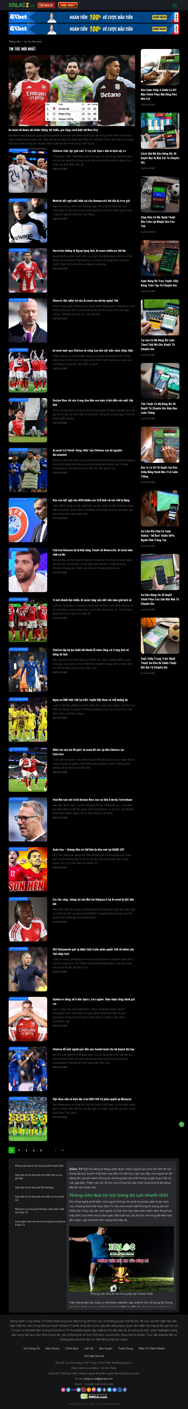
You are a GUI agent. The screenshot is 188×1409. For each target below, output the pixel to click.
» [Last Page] (63, 1150)
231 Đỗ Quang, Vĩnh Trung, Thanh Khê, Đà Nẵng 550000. (99, 1362)
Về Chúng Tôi (32, 1348)
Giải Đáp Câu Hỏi (94, 1356)
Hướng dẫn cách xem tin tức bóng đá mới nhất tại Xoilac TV (40, 1223)
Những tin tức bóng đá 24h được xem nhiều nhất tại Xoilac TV (39, 1211)
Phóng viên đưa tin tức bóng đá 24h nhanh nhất (39, 1165)
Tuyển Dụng (125, 1348)
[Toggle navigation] (174, 5)
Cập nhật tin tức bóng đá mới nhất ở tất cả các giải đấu (38, 1176)
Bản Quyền (105, 1348)
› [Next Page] (55, 1150)
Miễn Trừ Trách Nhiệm (152, 1348)
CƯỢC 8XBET (67, 5)
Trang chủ (15, 41)
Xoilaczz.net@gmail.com (98, 1378)
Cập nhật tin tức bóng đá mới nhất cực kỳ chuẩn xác (39, 1198)
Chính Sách (71, 1348)
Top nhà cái (46, 5)
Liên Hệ (88, 1348)
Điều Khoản (52, 1348)
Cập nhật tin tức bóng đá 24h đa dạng (34, 1187)
